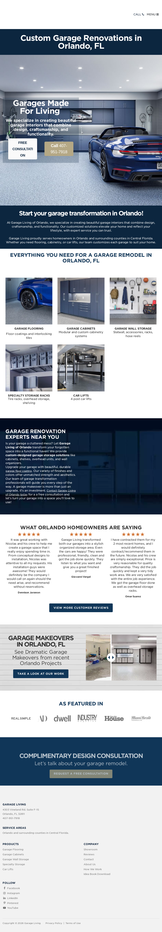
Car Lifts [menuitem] (8, 852)
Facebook (13, 871)
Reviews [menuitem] (89, 837)
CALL (139, 5)
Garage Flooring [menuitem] (13, 832)
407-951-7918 (59, 130)
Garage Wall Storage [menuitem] (16, 842)
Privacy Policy (54, 906)
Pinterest (12, 886)
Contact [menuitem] (89, 842)
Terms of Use (73, 906)
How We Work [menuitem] (93, 852)
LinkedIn (12, 881)
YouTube (12, 891)
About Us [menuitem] (89, 847)
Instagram (13, 876)
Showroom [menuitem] (91, 832)
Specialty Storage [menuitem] (14, 847)
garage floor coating (19, 452)
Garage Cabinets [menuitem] (13, 837)
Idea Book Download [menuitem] (97, 857)
